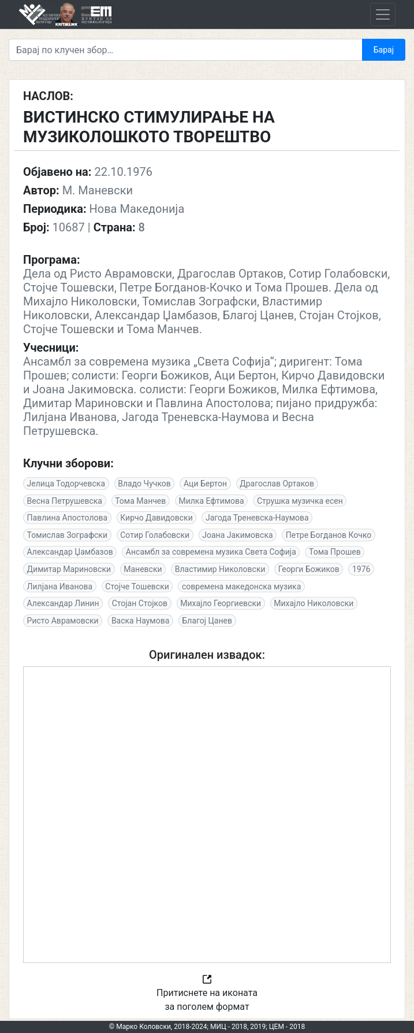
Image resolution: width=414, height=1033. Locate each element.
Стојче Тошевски (137, 586)
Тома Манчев (140, 501)
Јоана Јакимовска (237, 535)
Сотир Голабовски (154, 535)
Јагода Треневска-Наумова (257, 517)
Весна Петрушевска (64, 501)
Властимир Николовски (220, 569)
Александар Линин (63, 603)
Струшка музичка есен (300, 501)
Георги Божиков (309, 569)
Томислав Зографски (67, 535)
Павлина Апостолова (67, 517)
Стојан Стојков (139, 603)
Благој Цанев (207, 620)
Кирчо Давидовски (156, 517)
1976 (361, 569)
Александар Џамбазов (70, 551)
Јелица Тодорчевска (66, 483)
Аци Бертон (205, 483)
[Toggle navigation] (383, 14)
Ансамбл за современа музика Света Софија (211, 551)
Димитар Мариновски (69, 569)
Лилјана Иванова (60, 586)
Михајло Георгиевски (220, 603)
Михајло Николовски (313, 603)
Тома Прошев (335, 551)
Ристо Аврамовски (63, 620)
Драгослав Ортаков (277, 483)
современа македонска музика (241, 586)
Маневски (143, 569)
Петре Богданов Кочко (329, 535)
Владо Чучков (144, 483)
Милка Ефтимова (211, 501)
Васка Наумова (140, 620)
